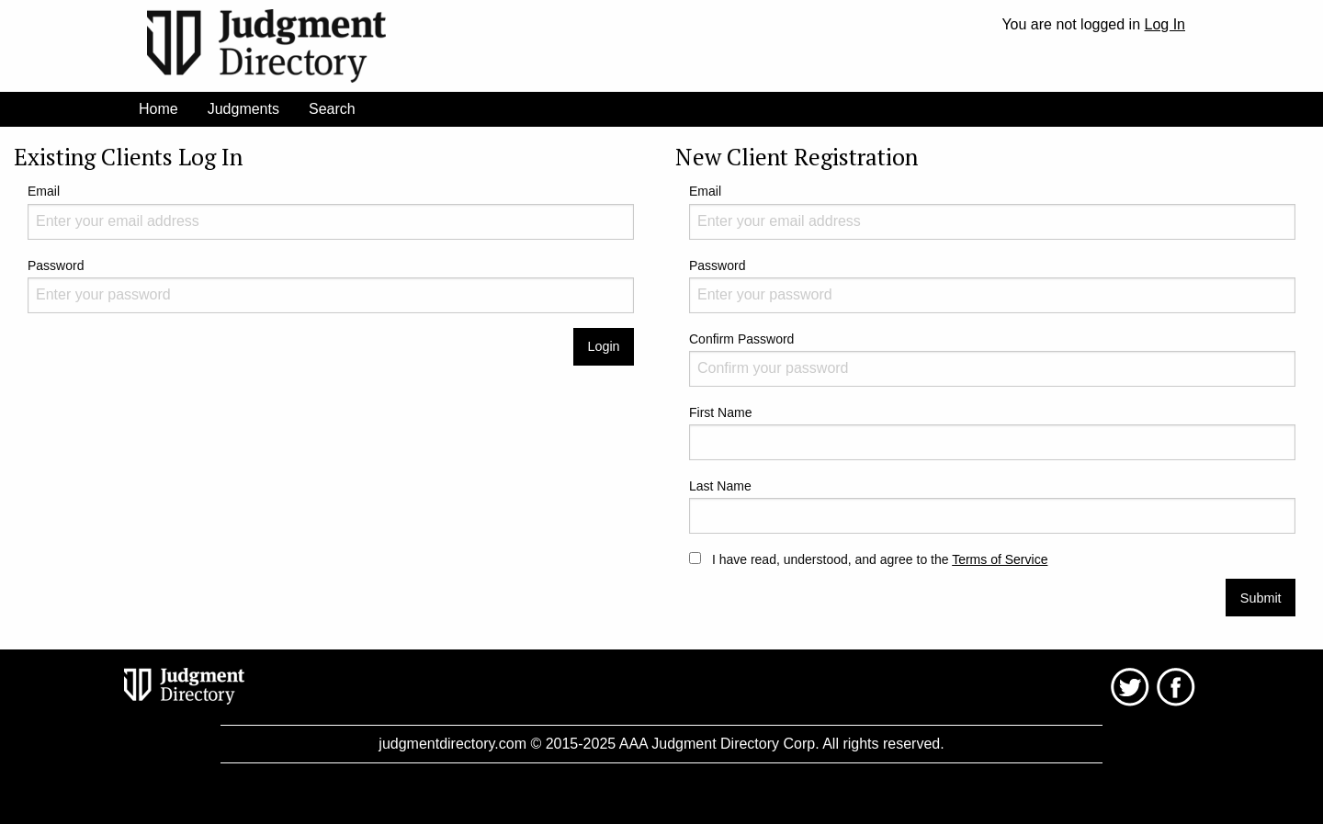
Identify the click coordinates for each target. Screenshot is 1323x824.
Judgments (243, 109)
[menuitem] (158, 109)
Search (332, 109)
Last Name (992, 506)
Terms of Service (999, 559)
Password (331, 285)
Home (158, 109)
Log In (1165, 24)
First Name (992, 432)
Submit (1261, 598)
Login (603, 346)
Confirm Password (992, 359)
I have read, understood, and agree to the (868, 559)
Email (331, 211)
